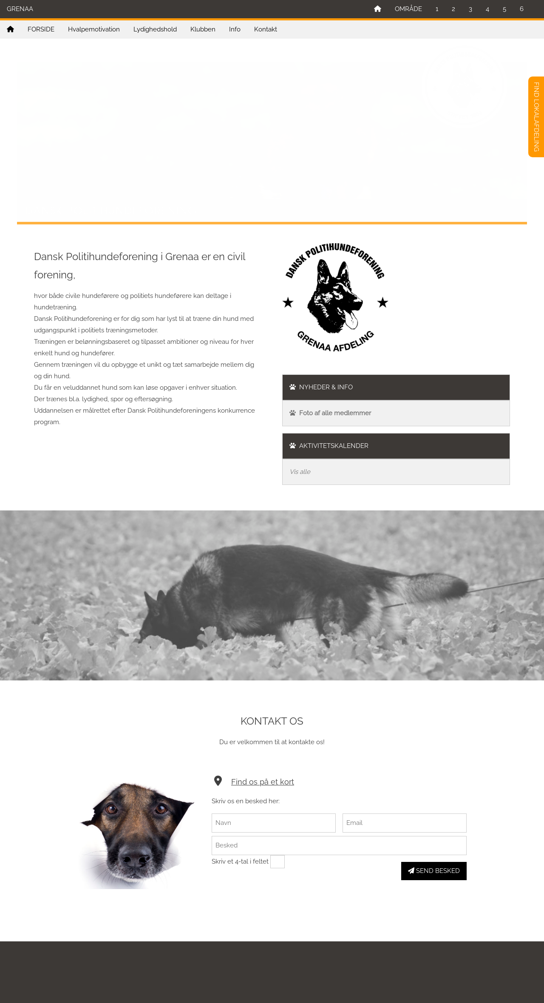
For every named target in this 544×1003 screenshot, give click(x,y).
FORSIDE (41, 29)
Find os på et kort (262, 781)
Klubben (202, 29)
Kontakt (265, 29)
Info (235, 29)
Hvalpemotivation (94, 29)
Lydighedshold (155, 29)
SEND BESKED (434, 871)
